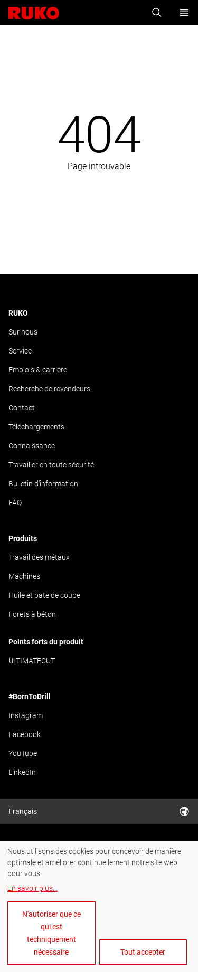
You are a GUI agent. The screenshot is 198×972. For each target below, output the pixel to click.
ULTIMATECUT (31, 660)
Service (20, 351)
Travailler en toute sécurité (51, 464)
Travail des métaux (39, 557)
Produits (22, 538)
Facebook (24, 734)
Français (99, 811)
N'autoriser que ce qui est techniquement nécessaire (51, 933)
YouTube (22, 753)
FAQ (15, 502)
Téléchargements (36, 427)
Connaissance (31, 445)
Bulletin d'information (43, 483)
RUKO (18, 313)
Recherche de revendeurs (49, 389)
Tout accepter (142, 952)
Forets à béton (32, 614)
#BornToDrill (29, 696)
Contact (21, 408)
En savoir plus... (32, 888)
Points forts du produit (45, 641)
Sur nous (22, 332)
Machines (24, 576)
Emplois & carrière (37, 370)
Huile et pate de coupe (44, 595)
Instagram (25, 715)
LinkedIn (22, 772)
